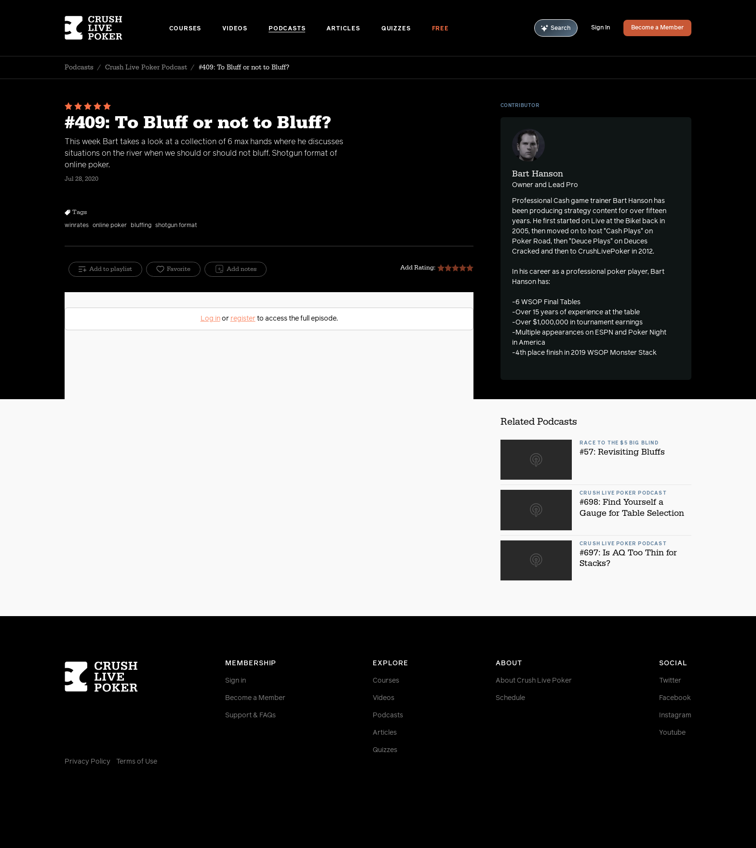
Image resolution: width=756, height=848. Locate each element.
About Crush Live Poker (534, 680)
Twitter (670, 680)
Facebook (675, 698)
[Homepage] (117, 27)
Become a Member (657, 28)
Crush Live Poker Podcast (146, 67)
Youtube (672, 732)
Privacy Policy (87, 761)
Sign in (235, 680)
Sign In (600, 28)
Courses (185, 29)
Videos (234, 29)
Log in (210, 318)
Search (556, 28)
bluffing (141, 226)
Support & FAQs (250, 715)
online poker (110, 226)
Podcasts (287, 29)
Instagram (675, 715)
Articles (343, 29)
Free (440, 29)
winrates (77, 226)
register (243, 318)
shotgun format (176, 226)
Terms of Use (136, 761)
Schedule (510, 698)
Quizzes (396, 29)
